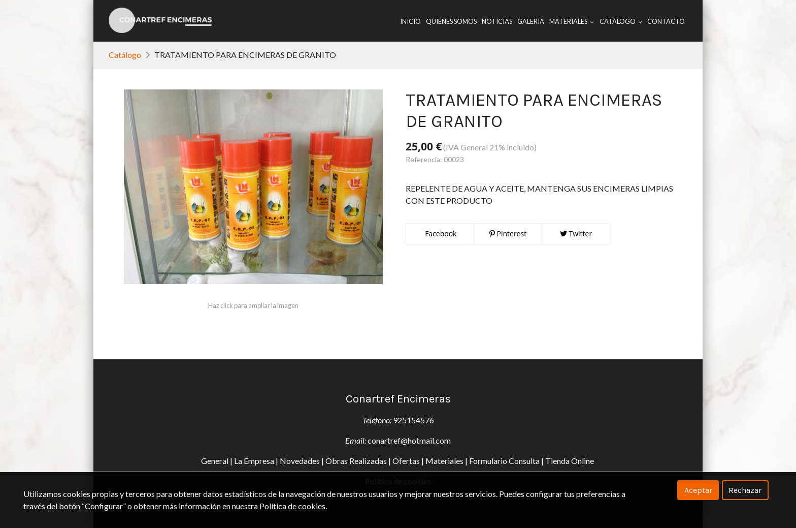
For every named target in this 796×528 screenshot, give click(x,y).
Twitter (576, 233)
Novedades (300, 460)
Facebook (440, 233)
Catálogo (125, 54)
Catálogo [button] (621, 21)
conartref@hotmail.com (409, 440)
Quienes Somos (451, 21)
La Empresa (254, 460)
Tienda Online (570, 460)
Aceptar (698, 490)
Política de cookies (292, 506)
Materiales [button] (571, 21)
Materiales (444, 460)
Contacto (666, 21)
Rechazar (744, 490)
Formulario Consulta (504, 460)
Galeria (530, 21)
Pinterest (507, 233)
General (214, 460)
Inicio (410, 21)
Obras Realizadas (356, 460)
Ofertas (406, 460)
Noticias (497, 21)
